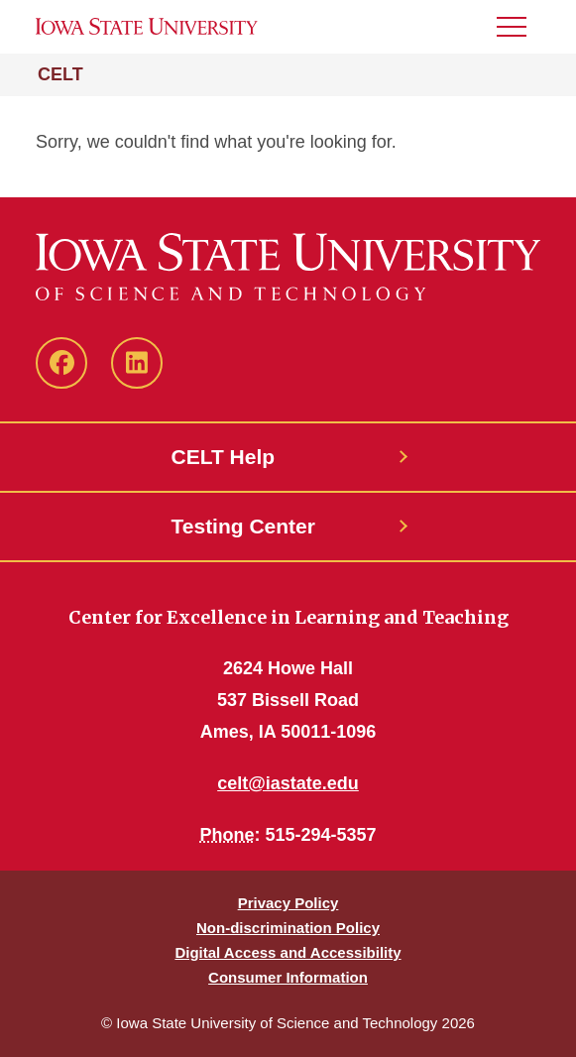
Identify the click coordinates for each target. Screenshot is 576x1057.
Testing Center (243, 526)
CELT (60, 74)
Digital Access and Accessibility (287, 952)
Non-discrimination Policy (288, 927)
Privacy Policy (288, 902)
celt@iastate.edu (288, 783)
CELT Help (224, 456)
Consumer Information (288, 977)
